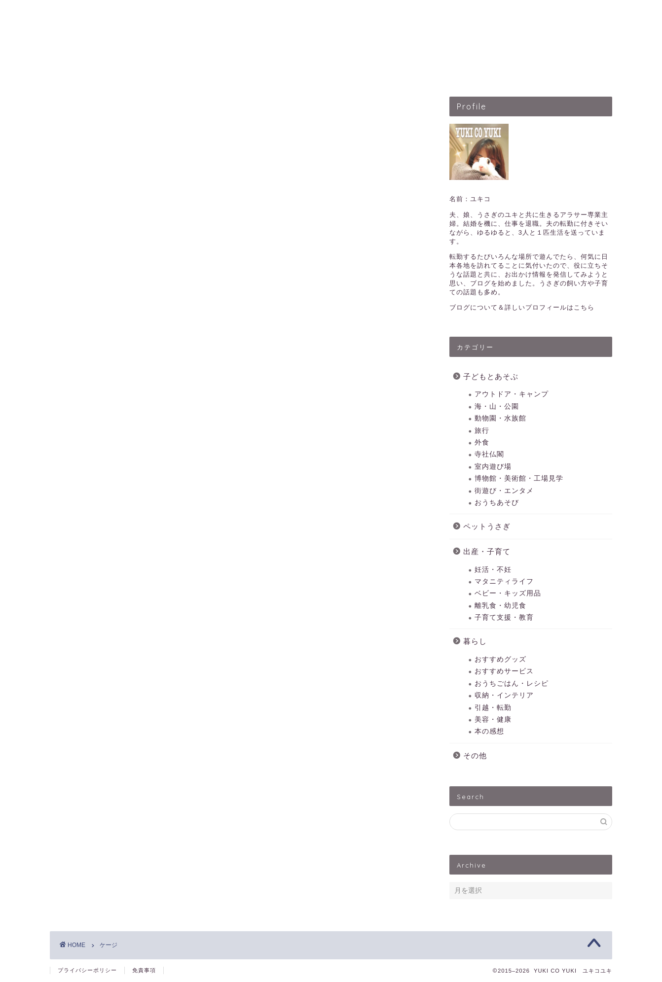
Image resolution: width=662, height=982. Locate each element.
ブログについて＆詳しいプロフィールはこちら (521, 307)
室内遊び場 (493, 466)
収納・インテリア (504, 695)
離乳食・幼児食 (500, 605)
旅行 (482, 430)
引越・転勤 (493, 707)
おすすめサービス (504, 671)
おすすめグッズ (500, 659)
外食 (482, 442)
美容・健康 (493, 719)
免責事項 (144, 970)
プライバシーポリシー (87, 970)
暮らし (475, 641)
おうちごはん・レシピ (512, 683)
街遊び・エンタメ (504, 490)
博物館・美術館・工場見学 (519, 478)
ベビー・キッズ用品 (508, 593)
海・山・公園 (497, 406)
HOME (183, 71)
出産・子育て (395, 71)
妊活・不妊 (493, 569)
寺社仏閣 (489, 454)
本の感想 (489, 731)
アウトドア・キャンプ (512, 394)
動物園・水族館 (500, 418)
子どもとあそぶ (247, 71)
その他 (475, 755)
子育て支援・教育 (504, 617)
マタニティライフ (504, 581)
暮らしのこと (467, 71)
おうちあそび (497, 502)
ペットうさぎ (323, 71)
